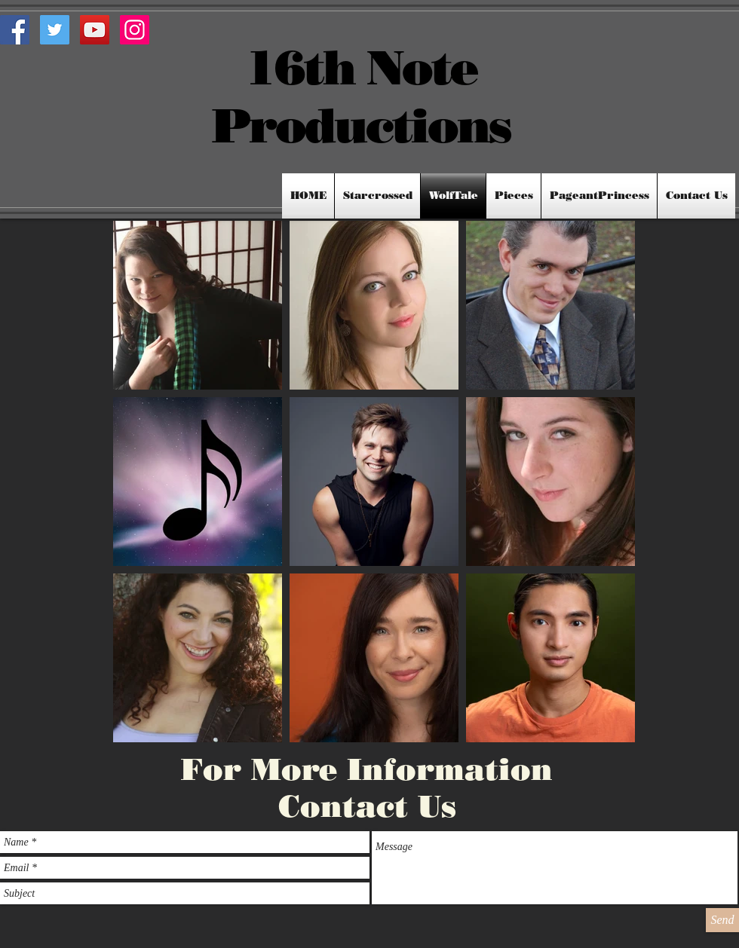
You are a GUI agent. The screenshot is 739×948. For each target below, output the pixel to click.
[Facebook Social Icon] (14, 29)
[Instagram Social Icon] (134, 29)
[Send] (722, 920)
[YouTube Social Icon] (94, 29)
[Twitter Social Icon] (54, 29)
